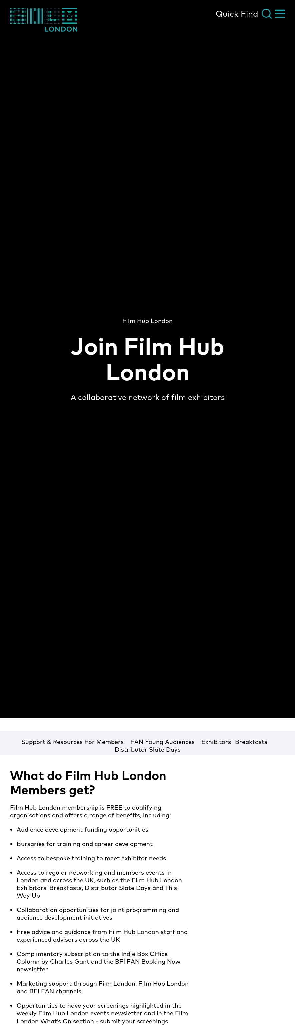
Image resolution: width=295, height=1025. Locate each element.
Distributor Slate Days (148, 749)
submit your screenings (134, 1021)
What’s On (55, 1021)
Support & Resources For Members (72, 742)
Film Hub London (147, 321)
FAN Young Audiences (162, 742)
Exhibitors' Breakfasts (234, 742)
